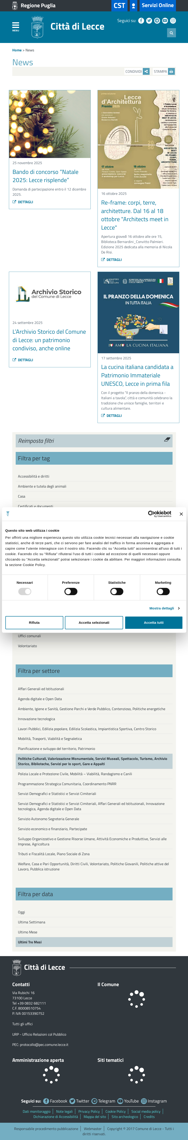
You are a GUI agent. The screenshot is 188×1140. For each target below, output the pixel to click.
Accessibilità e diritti (33, 476)
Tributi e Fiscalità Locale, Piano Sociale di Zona (54, 854)
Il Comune (108, 984)
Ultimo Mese (27, 932)
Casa (21, 496)
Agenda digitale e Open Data (40, 699)
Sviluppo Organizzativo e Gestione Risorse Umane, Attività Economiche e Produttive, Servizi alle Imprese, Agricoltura (92, 841)
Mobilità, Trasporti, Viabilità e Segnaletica (50, 738)
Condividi (137, 71)
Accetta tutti (154, 622)
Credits (149, 1116)
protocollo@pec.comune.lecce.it (44, 1044)
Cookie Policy (115, 1111)
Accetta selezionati (94, 622)
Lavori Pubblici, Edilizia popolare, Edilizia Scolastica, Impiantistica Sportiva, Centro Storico (87, 729)
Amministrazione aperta (38, 1060)
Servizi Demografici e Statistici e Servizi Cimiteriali (57, 793)
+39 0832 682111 (32, 1003)
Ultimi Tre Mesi (30, 942)
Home (17, 50)
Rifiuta (34, 622)
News (29, 50)
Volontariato (27, 646)
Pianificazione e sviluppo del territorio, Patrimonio (56, 748)
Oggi (21, 912)
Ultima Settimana (31, 922)
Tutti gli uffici (22, 1024)
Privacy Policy (89, 1111)
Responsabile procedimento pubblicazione (46, 1128)
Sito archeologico (125, 1116)
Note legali (64, 1111)
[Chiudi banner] (181, 514)
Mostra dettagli (161, 608)
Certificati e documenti (35, 506)
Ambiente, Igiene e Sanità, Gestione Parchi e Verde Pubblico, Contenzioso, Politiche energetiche (91, 709)
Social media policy (145, 1111)
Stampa (164, 71)
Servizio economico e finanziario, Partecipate (52, 829)
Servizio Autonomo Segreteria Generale (48, 819)
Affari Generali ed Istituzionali (41, 689)
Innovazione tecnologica (36, 719)
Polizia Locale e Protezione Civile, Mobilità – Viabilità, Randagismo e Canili (75, 774)
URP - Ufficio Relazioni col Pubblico (39, 1034)
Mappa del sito (95, 1116)
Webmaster (93, 1128)
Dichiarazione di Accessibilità (55, 1116)
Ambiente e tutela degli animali (42, 486)
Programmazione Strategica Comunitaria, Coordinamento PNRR (67, 784)
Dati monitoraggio (36, 1111)
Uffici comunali (29, 636)
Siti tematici (111, 1060)
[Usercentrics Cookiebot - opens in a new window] (151, 514)
